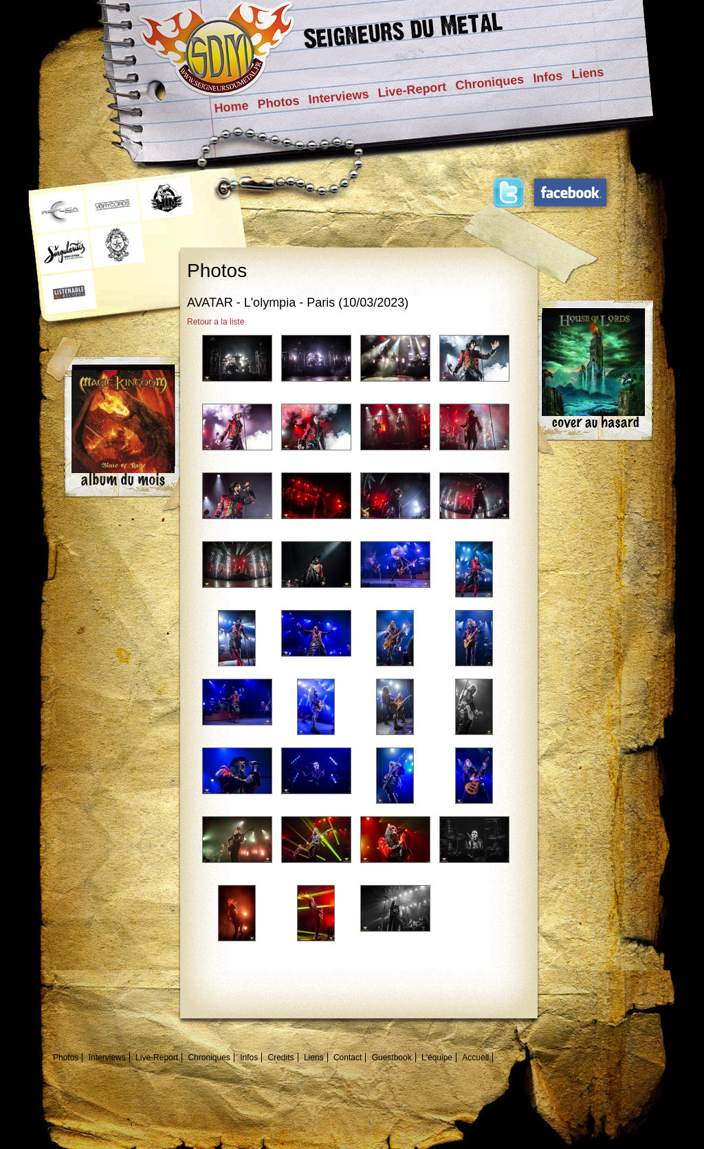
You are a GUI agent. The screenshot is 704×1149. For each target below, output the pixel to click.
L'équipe (436, 1057)
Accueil (475, 1057)
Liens (587, 73)
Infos (547, 77)
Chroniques (490, 82)
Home (232, 107)
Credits (281, 1057)
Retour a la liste (215, 322)
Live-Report (412, 90)
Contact (347, 1057)
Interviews (339, 97)
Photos (278, 102)
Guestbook (392, 1057)
